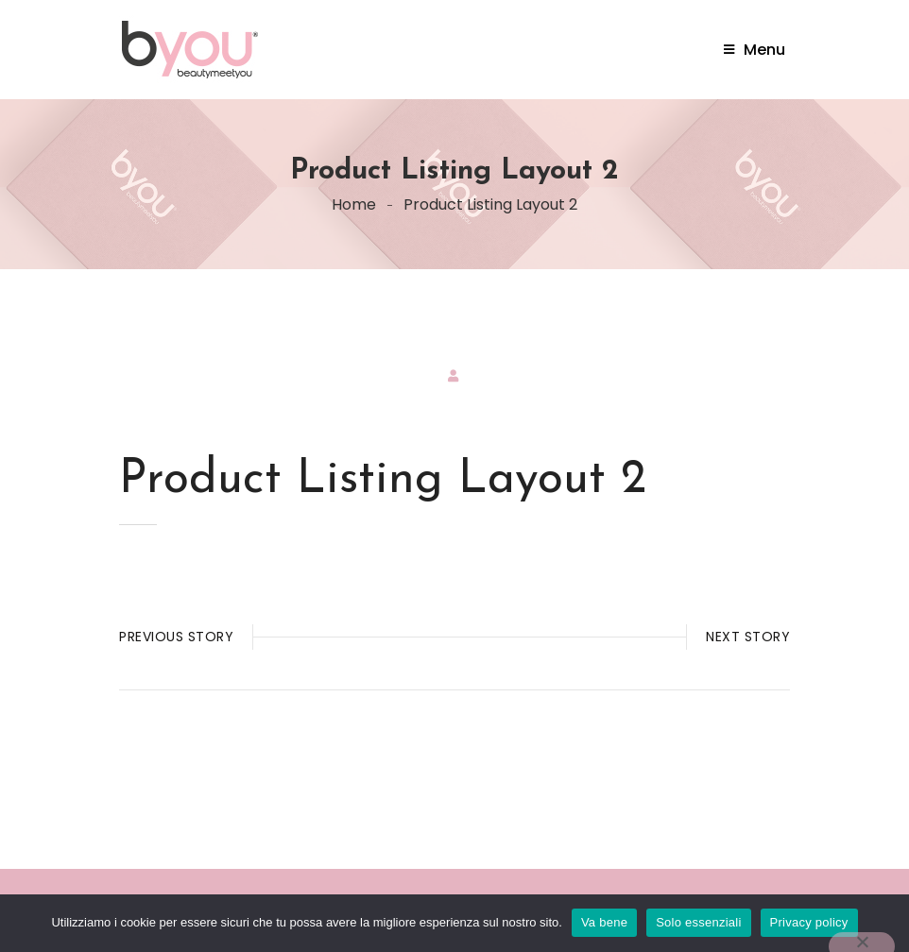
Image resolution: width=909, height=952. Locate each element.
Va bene (604, 922)
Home (354, 204)
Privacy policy (809, 922)
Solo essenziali (698, 922)
